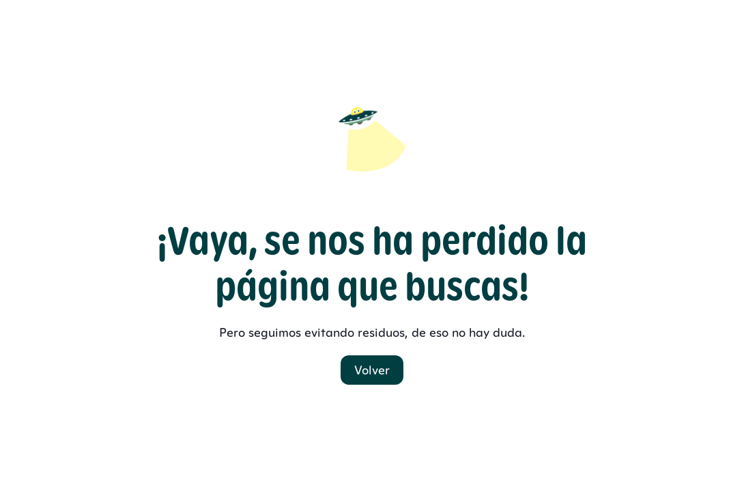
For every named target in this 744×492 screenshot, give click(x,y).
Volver (372, 370)
